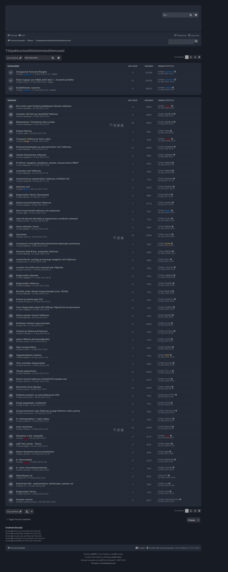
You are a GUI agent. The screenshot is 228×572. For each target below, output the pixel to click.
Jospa (167, 243)
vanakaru (27, 108)
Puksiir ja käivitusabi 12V (29, 299)
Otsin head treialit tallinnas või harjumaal (38, 210)
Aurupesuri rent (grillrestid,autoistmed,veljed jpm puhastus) (48, 243)
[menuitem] (21, 35)
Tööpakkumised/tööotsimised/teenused (34, 51)
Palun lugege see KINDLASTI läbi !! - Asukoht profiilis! (45, 79)
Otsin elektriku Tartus (27, 226)
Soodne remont (24, 499)
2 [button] (190, 57)
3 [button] (195, 57)
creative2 (27, 310)
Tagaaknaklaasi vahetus (29, 355)
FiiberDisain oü (24, 475)
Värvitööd (21, 234)
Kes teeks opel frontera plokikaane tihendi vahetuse (43, 106)
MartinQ (26, 149)
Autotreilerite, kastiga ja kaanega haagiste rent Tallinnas (46, 259)
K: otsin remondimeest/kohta (31, 467)
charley (168, 387)
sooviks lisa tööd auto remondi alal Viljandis (39, 267)
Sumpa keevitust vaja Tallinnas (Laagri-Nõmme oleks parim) (48, 411)
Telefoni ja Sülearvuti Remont (31, 331)
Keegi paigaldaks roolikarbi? (31, 403)
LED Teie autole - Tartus (28, 443)
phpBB (93, 554)
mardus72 (27, 74)
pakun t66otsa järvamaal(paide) (32, 339)
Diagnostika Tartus (26, 491)
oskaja (26, 141)
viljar (25, 213)
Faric (167, 355)
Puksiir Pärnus (24, 131)
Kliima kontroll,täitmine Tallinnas (33, 202)
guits (167, 451)
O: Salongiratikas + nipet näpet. (33, 419)
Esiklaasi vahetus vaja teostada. (33, 323)
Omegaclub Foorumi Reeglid (31, 72)
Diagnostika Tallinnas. (28, 283)
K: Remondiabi (24, 459)
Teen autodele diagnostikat (30, 363)
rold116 (26, 90)
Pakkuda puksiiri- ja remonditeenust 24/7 (38, 395)
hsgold (26, 446)
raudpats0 (169, 147)
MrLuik (26, 197)
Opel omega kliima (26, 347)
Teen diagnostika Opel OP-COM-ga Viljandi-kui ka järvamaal (48, 307)
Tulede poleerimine (26, 371)
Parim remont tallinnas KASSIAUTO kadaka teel (41, 379)
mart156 (26, 373)
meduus (26, 205)
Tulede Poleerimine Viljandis (31, 155)
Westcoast (169, 459)
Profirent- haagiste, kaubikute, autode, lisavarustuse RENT (47, 163)
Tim (24, 325)
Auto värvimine (24, 427)
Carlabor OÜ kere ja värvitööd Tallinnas (37, 114)
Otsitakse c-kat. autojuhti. (29, 436)
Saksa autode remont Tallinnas (32, 315)
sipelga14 (27, 157)
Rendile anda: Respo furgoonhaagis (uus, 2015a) (42, 291)
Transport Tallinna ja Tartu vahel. (33, 139)
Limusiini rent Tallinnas (28, 171)
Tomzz (168, 106)
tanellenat (27, 116)
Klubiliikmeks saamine (28, 87)
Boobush (168, 186)
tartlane (26, 229)
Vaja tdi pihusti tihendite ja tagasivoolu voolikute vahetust (47, 218)
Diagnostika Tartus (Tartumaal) (32, 194)
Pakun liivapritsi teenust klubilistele (35, 451)
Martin (26, 189)
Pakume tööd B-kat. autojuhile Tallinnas (37, 251)
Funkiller (26, 286)
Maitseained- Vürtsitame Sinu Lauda (35, 122)
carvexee (27, 181)
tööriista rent (23, 186)
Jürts (25, 438)
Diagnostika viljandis (27, 275)
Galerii (54, 74)
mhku (25, 133)
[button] (199, 57)
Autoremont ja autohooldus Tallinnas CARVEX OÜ (42, 178)
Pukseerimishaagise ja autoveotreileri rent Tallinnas (43, 147)
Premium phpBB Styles (113, 557)
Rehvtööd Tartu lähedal (28, 387)
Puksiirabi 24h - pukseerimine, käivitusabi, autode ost (44, 483)
